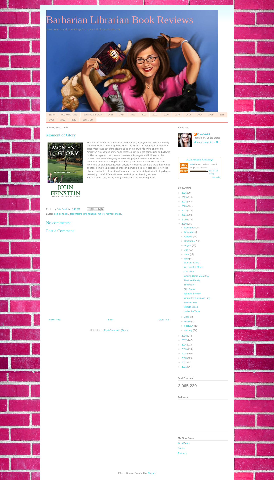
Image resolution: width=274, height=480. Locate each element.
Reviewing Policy (69, 115)
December (190, 227)
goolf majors (76, 214)
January (188, 330)
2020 (166, 115)
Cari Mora (189, 271)
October (188, 236)
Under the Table (192, 311)
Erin (192, 164)
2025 (110, 115)
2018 (188, 115)
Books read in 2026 (93, 115)
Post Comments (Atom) (116, 330)
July (186, 250)
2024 (121, 115)
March (187, 321)
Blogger (151, 473)
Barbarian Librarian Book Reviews (119, 20)
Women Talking (191, 262)
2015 (221, 115)
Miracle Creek (191, 307)
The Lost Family (192, 280)
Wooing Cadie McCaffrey (196, 276)
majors (101, 214)
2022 (144, 115)
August (188, 245)
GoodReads (184, 443)
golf (56, 214)
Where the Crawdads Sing (197, 298)
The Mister (189, 284)
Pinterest (182, 453)
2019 (177, 115)
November (190, 232)
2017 (199, 115)
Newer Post (54, 319)
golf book (63, 214)
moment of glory (114, 214)
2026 (184, 193)
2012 (73, 120)
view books (216, 177)
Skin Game (189, 289)
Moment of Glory (192, 293)
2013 (62, 120)
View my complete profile (206, 142)
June (187, 254)
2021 (155, 115)
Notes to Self (190, 302)
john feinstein (90, 214)
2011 (184, 366)
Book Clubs (88, 120)
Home (52, 115)
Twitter (181, 448)
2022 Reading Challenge (199, 159)
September (190, 241)
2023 (133, 115)
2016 (210, 115)
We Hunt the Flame (193, 267)
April (187, 317)
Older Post (164, 319)
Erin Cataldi (203, 134)
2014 (51, 120)
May (186, 258)
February (189, 325)
